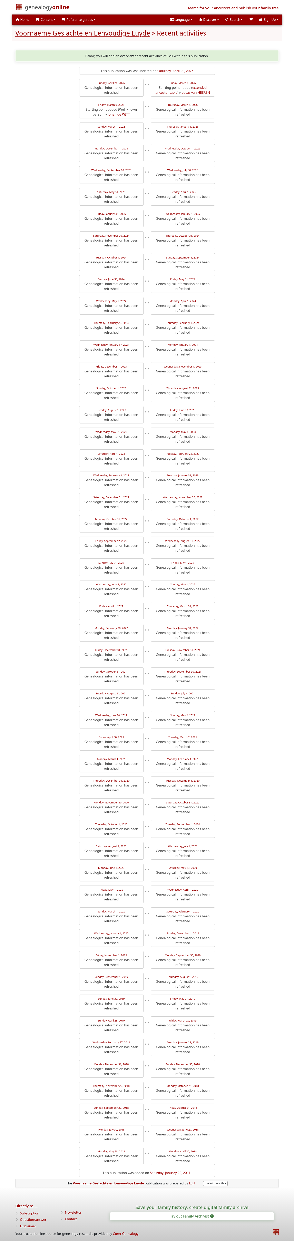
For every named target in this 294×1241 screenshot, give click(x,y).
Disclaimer (28, 1226)
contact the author (215, 1183)
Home (23, 19)
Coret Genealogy (125, 1233)
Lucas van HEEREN (196, 92)
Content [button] (44, 19)
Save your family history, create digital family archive (191, 1207)
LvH (192, 1183)
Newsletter (73, 1212)
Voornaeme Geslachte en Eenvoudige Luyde (82, 33)
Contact (71, 1219)
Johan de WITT (119, 114)
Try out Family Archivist (191, 1216)
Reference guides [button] (77, 19)
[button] (181, 20)
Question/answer (33, 1219)
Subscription (29, 1213)
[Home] (47, 8)
